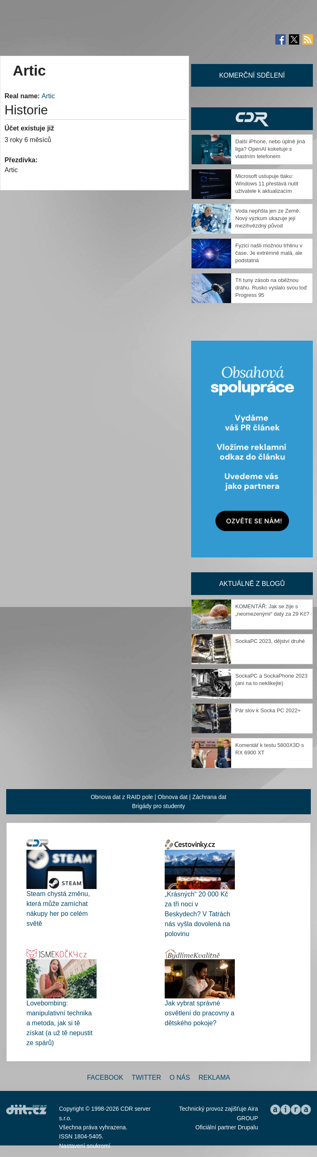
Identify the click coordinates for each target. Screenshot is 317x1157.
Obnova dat (172, 797)
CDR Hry (252, 118)
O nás (180, 1077)
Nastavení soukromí (85, 1146)
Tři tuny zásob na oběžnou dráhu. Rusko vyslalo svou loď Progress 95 (271, 287)
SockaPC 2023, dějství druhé (270, 641)
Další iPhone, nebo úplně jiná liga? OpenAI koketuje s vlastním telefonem (270, 148)
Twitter (146, 1077)
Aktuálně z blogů (252, 583)
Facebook (105, 1077)
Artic (48, 96)
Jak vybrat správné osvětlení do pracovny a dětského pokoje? (199, 1013)
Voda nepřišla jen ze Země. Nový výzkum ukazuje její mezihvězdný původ (267, 218)
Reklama (214, 1077)
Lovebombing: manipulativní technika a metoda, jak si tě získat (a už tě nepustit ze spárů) (59, 1023)
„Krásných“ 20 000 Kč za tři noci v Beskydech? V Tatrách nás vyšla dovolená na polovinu (197, 914)
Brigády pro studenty (158, 806)
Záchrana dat (209, 797)
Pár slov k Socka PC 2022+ (268, 710)
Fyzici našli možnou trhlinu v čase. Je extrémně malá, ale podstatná (269, 252)
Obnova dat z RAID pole (122, 797)
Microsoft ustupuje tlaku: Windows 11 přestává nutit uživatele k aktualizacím (266, 183)
